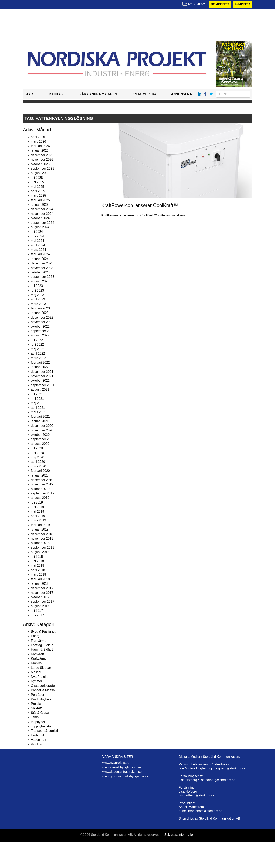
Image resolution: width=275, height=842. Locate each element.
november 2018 (42, 538)
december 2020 (42, 425)
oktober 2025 (40, 164)
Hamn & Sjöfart (42, 649)
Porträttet (37, 695)
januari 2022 (40, 367)
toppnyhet (38, 722)
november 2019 (42, 484)
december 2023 (42, 263)
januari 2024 (40, 259)
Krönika (36, 663)
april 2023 (38, 299)
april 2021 (38, 407)
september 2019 (42, 493)
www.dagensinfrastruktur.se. (122, 771)
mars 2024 (38, 249)
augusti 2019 (40, 498)
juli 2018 (37, 556)
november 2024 (42, 213)
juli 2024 (37, 232)
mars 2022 (38, 358)
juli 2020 (37, 448)
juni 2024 (37, 236)
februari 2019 (40, 525)
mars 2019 (38, 520)
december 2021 (42, 371)
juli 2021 (37, 394)
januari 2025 (40, 204)
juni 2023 (37, 290)
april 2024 (38, 245)
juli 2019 (37, 502)
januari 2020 (40, 475)
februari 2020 (40, 470)
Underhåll (38, 735)
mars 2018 (38, 574)
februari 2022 (40, 362)
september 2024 (42, 222)
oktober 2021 (40, 380)
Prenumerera (219, 4)
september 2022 (42, 331)
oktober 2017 (40, 597)
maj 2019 (37, 511)
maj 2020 (37, 457)
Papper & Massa (43, 690)
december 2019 (42, 480)
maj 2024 (37, 240)
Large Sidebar (41, 667)
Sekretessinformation (179, 834)
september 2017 (42, 601)
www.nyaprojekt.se (115, 762)
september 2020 (42, 439)
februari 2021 (40, 416)
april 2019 (38, 516)
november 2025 (42, 159)
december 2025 (42, 155)
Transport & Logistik (45, 731)
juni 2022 (37, 344)
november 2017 (42, 592)
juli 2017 (37, 610)
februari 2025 (40, 200)
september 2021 (42, 385)
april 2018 (38, 570)
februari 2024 (40, 254)
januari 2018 (40, 583)
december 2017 (42, 588)
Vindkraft (37, 744)
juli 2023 (37, 286)
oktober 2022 (40, 326)
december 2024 (42, 209)
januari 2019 (40, 529)
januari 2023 (40, 313)
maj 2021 (37, 403)
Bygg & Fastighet (43, 631)
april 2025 (38, 191)
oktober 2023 (40, 272)
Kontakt (57, 94)
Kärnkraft (37, 654)
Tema (35, 717)
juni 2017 (37, 615)
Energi (35, 636)
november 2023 (42, 268)
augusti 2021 (40, 389)
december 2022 (42, 317)
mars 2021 (38, 412)
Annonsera (242, 4)
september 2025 (42, 168)
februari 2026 (40, 146)
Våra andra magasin (98, 94)
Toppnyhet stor (41, 726)
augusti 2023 (40, 281)
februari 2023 (40, 308)
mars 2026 (38, 141)
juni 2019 (37, 507)
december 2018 (42, 534)
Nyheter (36, 681)
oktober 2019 (40, 489)
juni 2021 (37, 398)
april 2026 (38, 137)
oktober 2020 (40, 434)
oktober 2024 (40, 218)
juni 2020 (37, 453)
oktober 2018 (40, 543)
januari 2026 (40, 150)
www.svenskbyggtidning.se (121, 767)
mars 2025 (38, 195)
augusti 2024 (40, 227)
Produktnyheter (42, 699)
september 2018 (42, 547)
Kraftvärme (39, 658)
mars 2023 (38, 304)
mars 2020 (38, 466)
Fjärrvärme (38, 640)
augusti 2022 (40, 335)
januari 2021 (40, 421)
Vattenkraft (38, 739)
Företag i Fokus (42, 645)
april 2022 (38, 353)
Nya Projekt (39, 676)
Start (30, 94)
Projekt (36, 703)
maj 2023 (37, 295)
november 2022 (42, 322)
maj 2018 (37, 565)
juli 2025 (37, 177)
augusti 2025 (40, 173)
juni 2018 (37, 561)
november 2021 (42, 376)
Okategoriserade (43, 685)
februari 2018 (40, 579)
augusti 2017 (40, 606)
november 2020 (42, 430)
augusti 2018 (40, 552)
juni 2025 (37, 182)
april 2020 (38, 462)
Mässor (36, 672)
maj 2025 (37, 186)
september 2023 (42, 277)
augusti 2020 (40, 443)
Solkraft (36, 708)
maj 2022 (37, 349)
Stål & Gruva (40, 712)
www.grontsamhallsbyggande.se (125, 776)
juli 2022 (37, 340)
